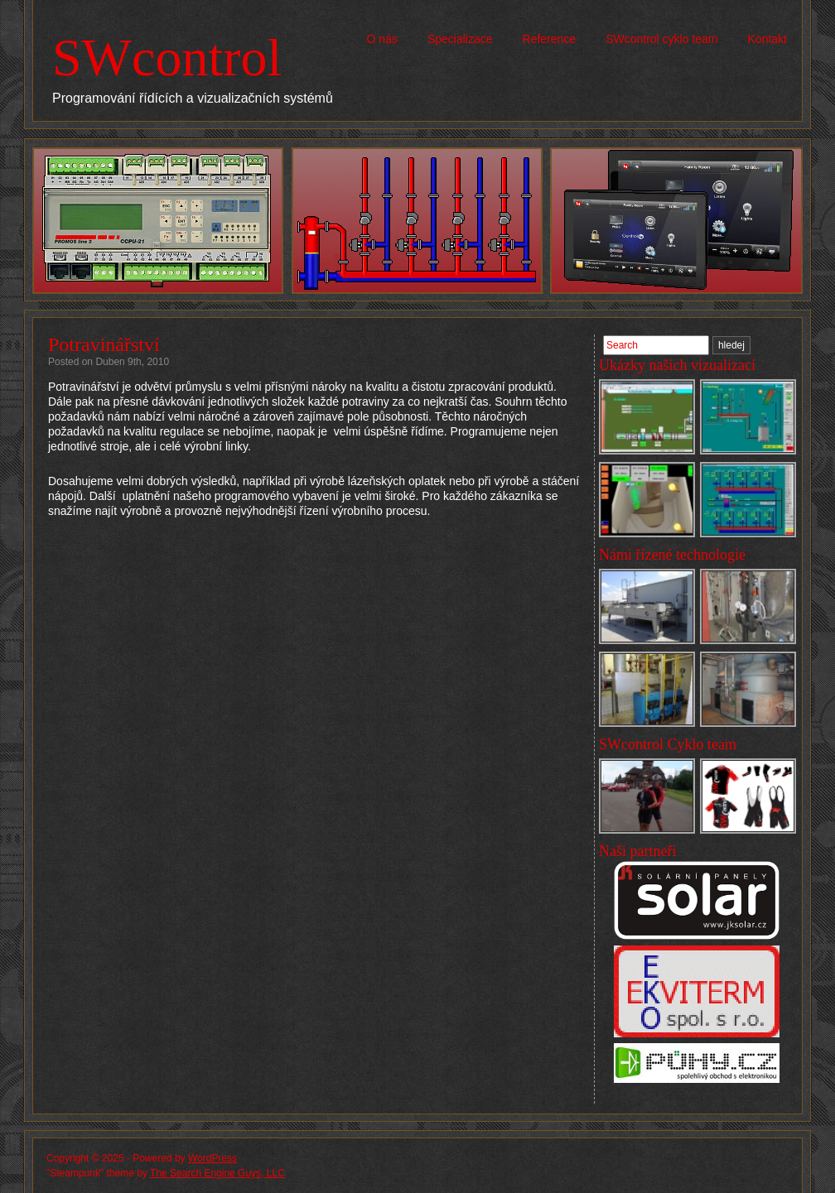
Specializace (460, 39)
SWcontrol (167, 57)
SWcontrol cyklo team (661, 39)
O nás (382, 39)
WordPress (212, 1158)
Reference (550, 39)
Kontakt (767, 39)
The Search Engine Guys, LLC (217, 1173)
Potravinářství (104, 344)
